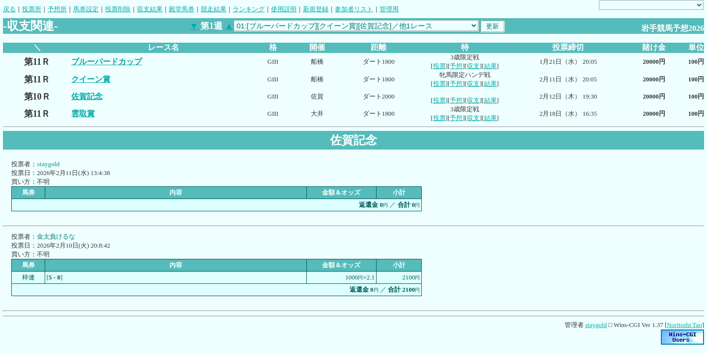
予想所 (57, 9)
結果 (490, 66)
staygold (596, 324)
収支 (473, 66)
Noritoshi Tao (684, 324)
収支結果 (150, 9)
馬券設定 (86, 9)
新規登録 (315, 9)
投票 (439, 66)
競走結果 (213, 9)
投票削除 (118, 9)
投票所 (31, 9)
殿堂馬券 (181, 9)
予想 (456, 66)
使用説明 (284, 9)
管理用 (389, 9)
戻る (9, 9)
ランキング (249, 9)
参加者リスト (354, 9)
